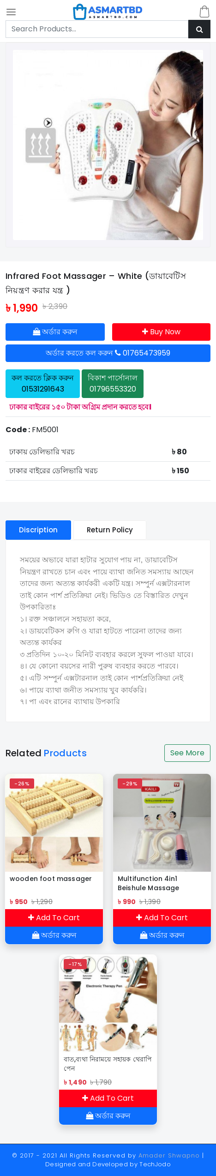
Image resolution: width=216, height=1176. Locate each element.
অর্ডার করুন (55, 331)
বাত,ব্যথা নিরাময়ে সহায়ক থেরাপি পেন (108, 1064)
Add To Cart (54, 917)
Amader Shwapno (169, 1155)
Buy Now (161, 331)
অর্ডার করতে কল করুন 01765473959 (108, 353)
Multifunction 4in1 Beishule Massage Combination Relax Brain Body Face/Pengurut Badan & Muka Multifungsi (160, 883)
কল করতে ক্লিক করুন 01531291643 (43, 383)
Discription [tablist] (38, 530)
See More (187, 753)
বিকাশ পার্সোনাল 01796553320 (113, 383)
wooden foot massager (51, 878)
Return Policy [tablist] (110, 530)
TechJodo (155, 1164)
